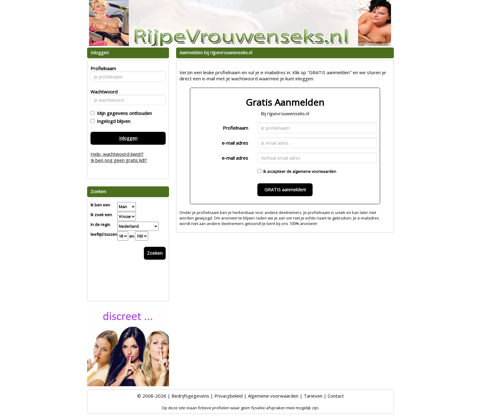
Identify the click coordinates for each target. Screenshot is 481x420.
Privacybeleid (228, 396)
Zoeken (155, 253)
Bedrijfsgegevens (190, 396)
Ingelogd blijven (112, 121)
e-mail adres (235, 143)
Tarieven (313, 396)
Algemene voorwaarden (273, 396)
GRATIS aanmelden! (285, 189)
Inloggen (128, 138)
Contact (336, 396)
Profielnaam (235, 128)
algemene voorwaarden (314, 171)
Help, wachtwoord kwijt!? (117, 154)
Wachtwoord (102, 92)
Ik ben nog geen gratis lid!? (118, 160)
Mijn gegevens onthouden (123, 113)
